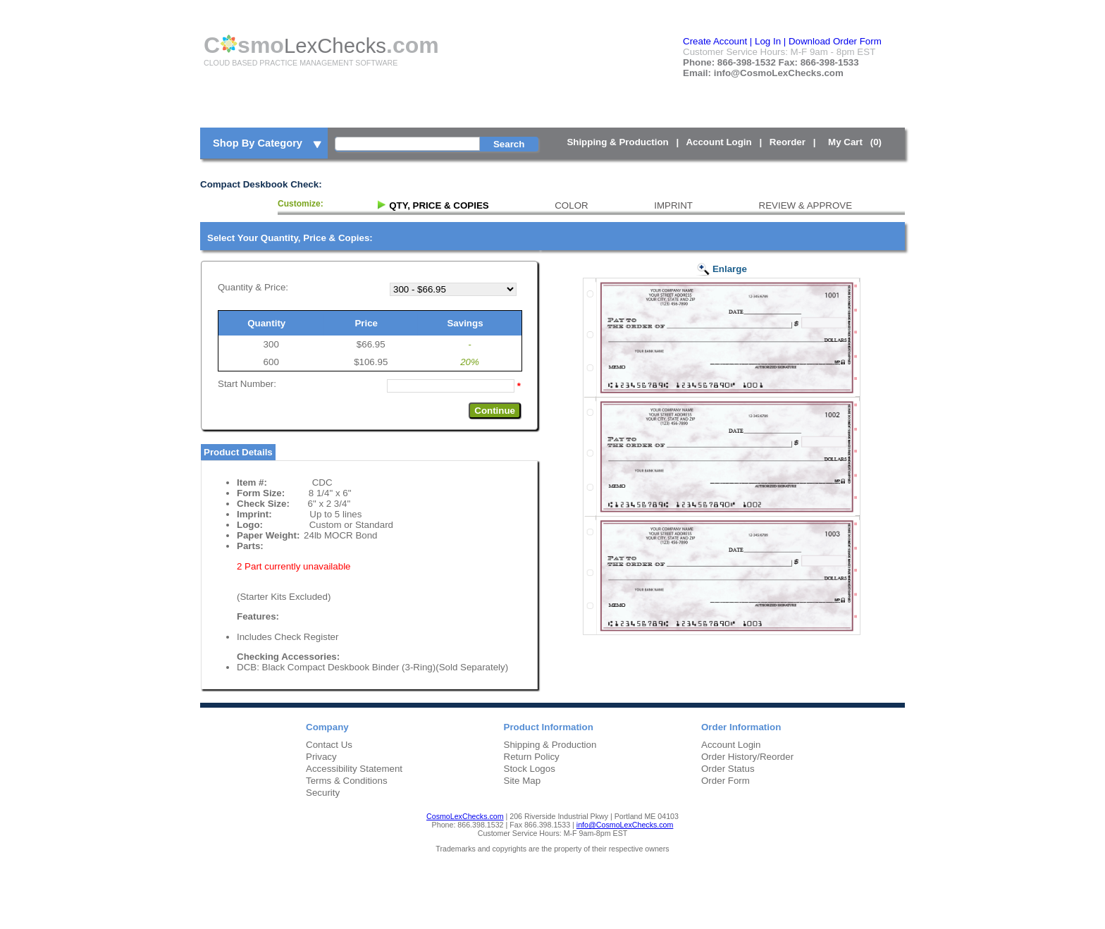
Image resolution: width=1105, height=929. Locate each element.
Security (323, 792)
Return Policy (532, 756)
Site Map (522, 780)
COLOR (571, 205)
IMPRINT (673, 205)
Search (508, 144)
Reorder (787, 142)
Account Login (718, 142)
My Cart (857, 142)
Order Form (725, 780)
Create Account (715, 41)
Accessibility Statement (354, 768)
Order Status (728, 768)
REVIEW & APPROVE (806, 205)
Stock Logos (529, 768)
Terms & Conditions (347, 780)
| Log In (765, 41)
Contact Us (329, 744)
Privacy (321, 756)
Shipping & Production (617, 142)
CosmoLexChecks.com (465, 816)
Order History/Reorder (747, 756)
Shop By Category (268, 143)
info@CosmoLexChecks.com (625, 824)
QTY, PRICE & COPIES (438, 205)
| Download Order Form (833, 41)
